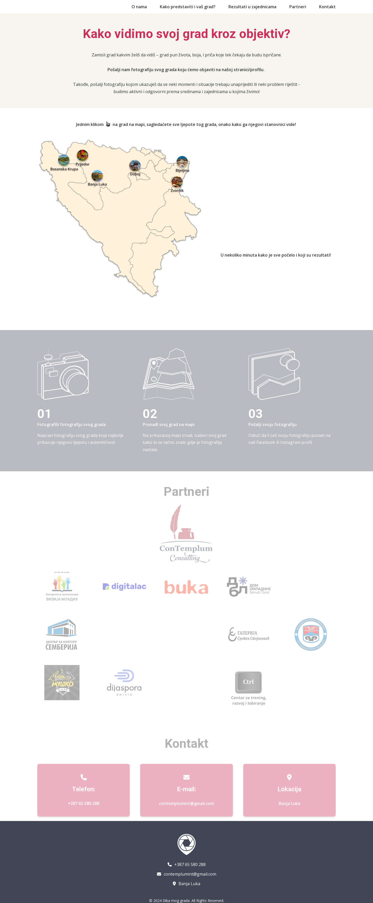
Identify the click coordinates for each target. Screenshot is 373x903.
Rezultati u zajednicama (252, 7)
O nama (139, 7)
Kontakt (327, 7)
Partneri (297, 7)
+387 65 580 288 (83, 810)
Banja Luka (186, 883)
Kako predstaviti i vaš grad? (188, 7)
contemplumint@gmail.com (186, 810)
